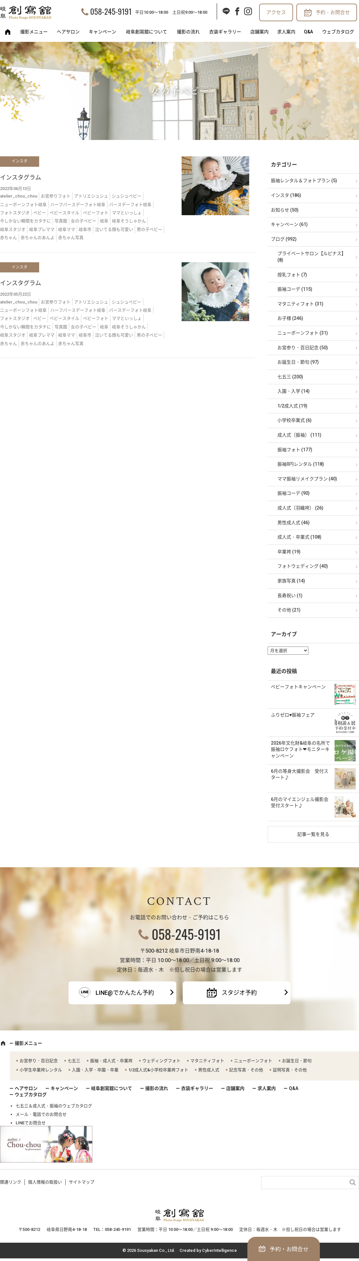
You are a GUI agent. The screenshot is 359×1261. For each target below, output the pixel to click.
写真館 (61, 220)
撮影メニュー (34, 31)
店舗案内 (259, 31)
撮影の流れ (188, 31)
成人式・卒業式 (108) (299, 537)
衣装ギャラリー (225, 31)
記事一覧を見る (313, 834)
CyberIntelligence (219, 1250)
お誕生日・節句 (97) (298, 362)
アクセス (276, 12)
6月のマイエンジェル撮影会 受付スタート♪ (302, 802)
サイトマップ (81, 1182)
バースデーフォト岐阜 (130, 204)
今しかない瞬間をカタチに (25, 220)
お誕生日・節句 (297, 1060)
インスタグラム (20, 177)
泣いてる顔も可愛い (114, 229)
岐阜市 (85, 229)
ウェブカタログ (338, 31)
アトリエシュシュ (91, 196)
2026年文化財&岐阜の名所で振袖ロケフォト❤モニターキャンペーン (300, 749)
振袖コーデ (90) (293, 493)
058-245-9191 (111, 11)
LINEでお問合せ (31, 1122)
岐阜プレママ (42, 229)
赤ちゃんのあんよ (38, 237)
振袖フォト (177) (294, 449)
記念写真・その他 (246, 1069)
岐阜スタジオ (12, 229)
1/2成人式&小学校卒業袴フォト (158, 1069)
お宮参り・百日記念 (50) (302, 347)
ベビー (39, 212)
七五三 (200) (290, 376)
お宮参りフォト (55, 196)
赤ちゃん (8, 237)
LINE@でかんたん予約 (125, 992)
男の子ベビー (149, 229)
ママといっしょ (127, 212)
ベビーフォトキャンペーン (298, 686)
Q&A (308, 31)
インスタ (19, 161)
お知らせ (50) (285, 210)
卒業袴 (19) (289, 551)
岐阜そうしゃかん (129, 220)
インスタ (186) (286, 195)
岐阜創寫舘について (146, 31)
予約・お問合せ (333, 12)
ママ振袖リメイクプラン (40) (307, 478)
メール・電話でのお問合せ (41, 1114)
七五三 (74, 1060)
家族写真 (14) (291, 580)
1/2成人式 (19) (292, 405)
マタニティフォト (207, 1060)
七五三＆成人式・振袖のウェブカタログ (54, 1105)
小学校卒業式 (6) (294, 420)
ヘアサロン (68, 31)
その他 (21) (289, 610)
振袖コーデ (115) (294, 289)
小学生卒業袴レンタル (41, 1069)
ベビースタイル (64, 212)
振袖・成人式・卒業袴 (111, 1060)
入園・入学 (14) (293, 391)
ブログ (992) (284, 239)
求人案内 (286, 31)
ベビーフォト (95, 212)
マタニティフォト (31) (300, 303)
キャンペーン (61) (289, 224)
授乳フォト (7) (292, 274)
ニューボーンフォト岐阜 (23, 204)
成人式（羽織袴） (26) (300, 507)
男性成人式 (208, 1069)
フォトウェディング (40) (302, 566)
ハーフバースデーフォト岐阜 (77, 204)
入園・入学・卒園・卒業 (95, 1069)
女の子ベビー (83, 220)
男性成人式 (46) (293, 522)
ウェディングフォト (161, 1060)
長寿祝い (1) (290, 595)
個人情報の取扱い (45, 1182)
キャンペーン (102, 31)
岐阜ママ (66, 229)
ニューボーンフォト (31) (302, 333)
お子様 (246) (290, 318)
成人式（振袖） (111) (299, 435)
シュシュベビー (126, 196)
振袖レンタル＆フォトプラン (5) (304, 180)
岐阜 (104, 220)
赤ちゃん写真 (71, 237)
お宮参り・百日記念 (39, 1060)
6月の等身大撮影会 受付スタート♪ (299, 774)
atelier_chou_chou (18, 196)
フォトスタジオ (15, 212)
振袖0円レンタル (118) (300, 464)
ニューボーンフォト (253, 1060)
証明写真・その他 (290, 1069)
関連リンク (10, 1182)
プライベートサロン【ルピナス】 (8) (311, 257)
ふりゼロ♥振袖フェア (293, 714)
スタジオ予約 (239, 992)
